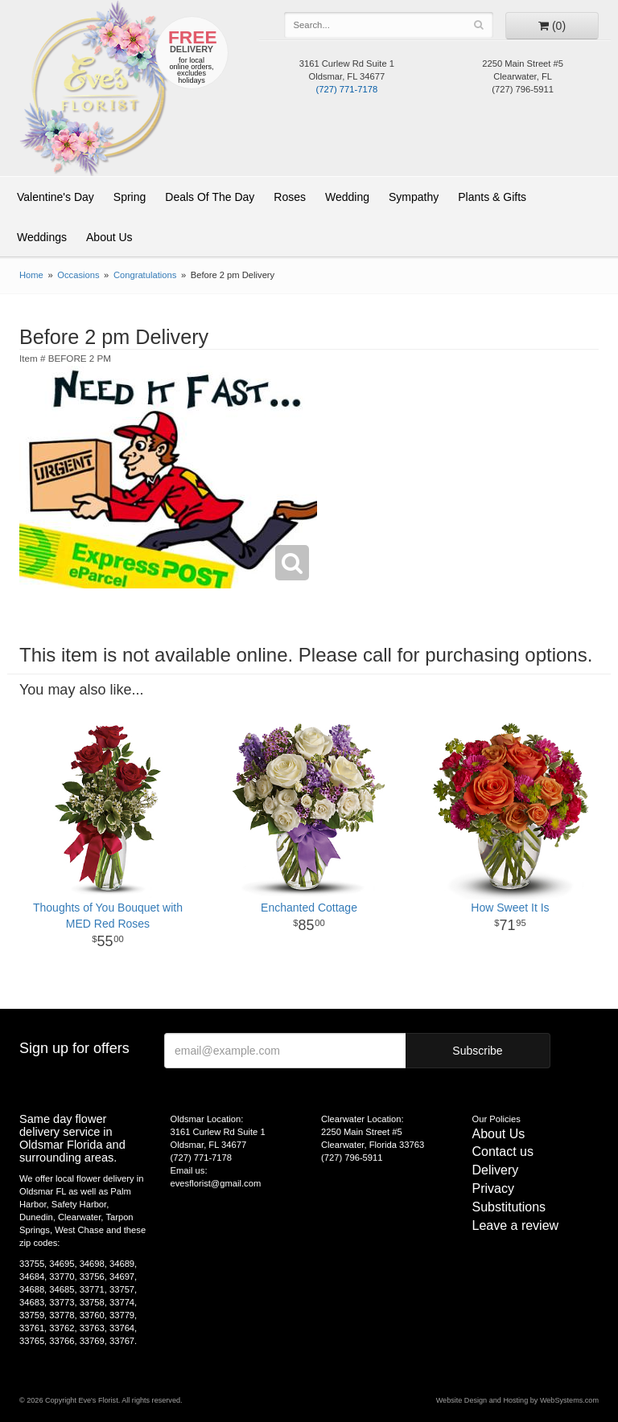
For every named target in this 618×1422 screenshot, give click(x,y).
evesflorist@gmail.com (216, 1183)
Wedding (347, 197)
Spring (129, 197)
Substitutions (509, 1207)
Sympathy (414, 197)
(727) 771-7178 (347, 89)
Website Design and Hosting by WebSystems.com (517, 1400)
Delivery (495, 1170)
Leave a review (515, 1225)
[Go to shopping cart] (552, 25)
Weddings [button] (42, 237)
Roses (290, 197)
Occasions (78, 275)
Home (31, 275)
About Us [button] (109, 237)
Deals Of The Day (209, 197)
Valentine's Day (55, 197)
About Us (498, 1134)
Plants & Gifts (492, 197)
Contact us (503, 1151)
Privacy (493, 1188)
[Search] (478, 25)
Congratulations (144, 275)
